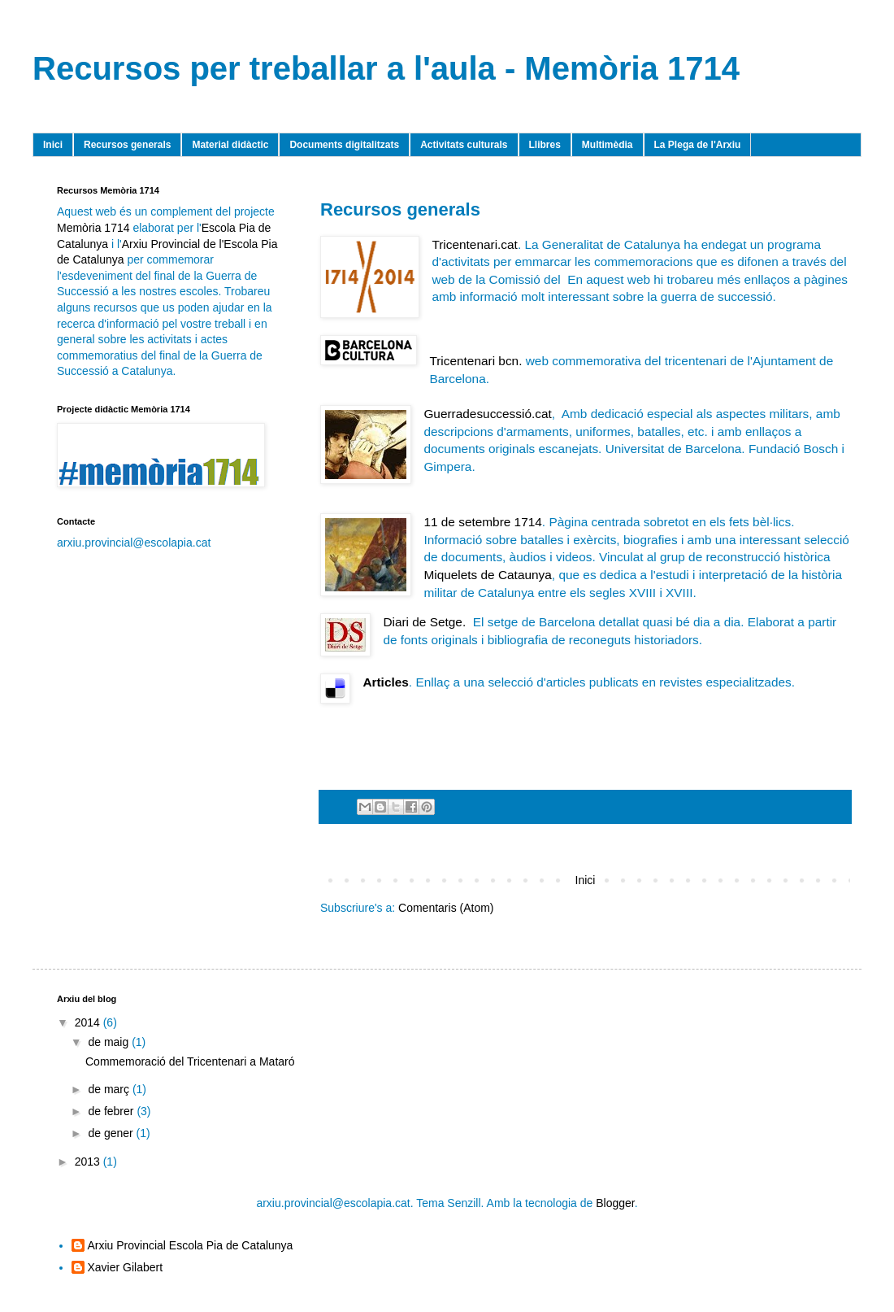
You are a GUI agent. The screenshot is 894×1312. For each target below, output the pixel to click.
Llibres (545, 144)
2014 (89, 1022)
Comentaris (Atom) (445, 907)
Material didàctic (230, 144)
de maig (110, 1041)
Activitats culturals (463, 144)
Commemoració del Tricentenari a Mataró (190, 1061)
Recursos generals (127, 144)
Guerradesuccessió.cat (487, 414)
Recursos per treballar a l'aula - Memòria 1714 (386, 68)
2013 (89, 1161)
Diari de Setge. (424, 622)
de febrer (112, 1111)
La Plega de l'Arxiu (697, 144)
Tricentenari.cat (475, 244)
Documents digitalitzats (344, 144)
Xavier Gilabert (125, 1267)
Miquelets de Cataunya (487, 575)
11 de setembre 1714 (482, 522)
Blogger (615, 1203)
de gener (112, 1133)
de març (110, 1089)
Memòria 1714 (93, 227)
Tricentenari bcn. (475, 361)
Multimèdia (607, 144)
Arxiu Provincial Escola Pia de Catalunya (190, 1245)
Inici (53, 144)
